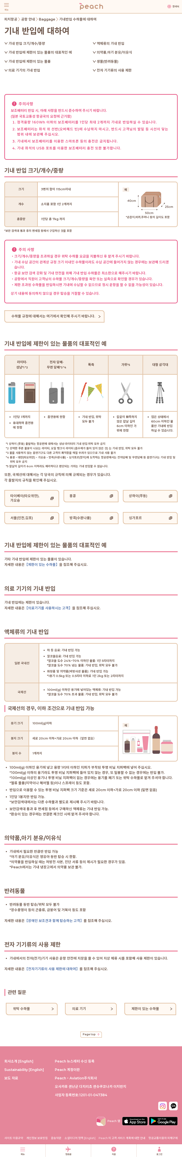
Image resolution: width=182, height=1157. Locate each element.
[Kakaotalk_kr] (173, 1105)
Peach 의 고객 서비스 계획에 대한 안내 (122, 1138)
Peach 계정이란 (67, 1070)
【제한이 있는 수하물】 (42, 565)
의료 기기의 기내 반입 (24, 70)
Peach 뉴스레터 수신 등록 (75, 1061)
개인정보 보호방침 (37, 1138)
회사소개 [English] (18, 1061)
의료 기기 (79, 1009)
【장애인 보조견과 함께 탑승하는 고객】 (54, 921)
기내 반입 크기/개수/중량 (26, 44)
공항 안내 (28, 19)
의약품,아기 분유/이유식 (114, 52)
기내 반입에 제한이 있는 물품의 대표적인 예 (40, 52)
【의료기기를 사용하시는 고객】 (48, 608)
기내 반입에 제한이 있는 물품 (29, 61)
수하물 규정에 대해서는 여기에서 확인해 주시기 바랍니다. (53, 316)
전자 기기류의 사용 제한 (114, 70)
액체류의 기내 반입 (110, 44)
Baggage (47, 19)
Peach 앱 (108, 1121)
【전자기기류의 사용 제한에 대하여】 (52, 969)
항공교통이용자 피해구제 (163, 1138)
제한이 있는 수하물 (145, 1009)
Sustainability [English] (24, 1070)
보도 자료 (11, 1078)
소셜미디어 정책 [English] (80, 1138)
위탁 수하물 (21, 1009)
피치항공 (10, 19)
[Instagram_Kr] (162, 1105)
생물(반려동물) (107, 61)
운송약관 (56, 1138)
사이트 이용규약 (13, 1138)
